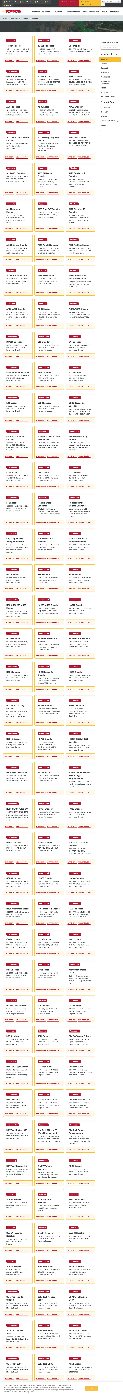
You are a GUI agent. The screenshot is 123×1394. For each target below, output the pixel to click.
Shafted (104, 64)
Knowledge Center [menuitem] (91, 12)
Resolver (104, 112)
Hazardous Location (109, 96)
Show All (104, 59)
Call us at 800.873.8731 (86, 3)
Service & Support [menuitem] (73, 12)
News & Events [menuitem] (25, 2)
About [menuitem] (104, 12)
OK (92, 1388)
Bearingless (105, 77)
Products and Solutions (12, 18)
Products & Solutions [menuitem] (41, 12)
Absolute (104, 116)
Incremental (105, 107)
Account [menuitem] (7, 5)
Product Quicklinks (69, 2)
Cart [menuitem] (47, 2)
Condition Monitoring (109, 121)
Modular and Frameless (106, 82)
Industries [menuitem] (58, 12)
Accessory (105, 125)
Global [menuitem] (38, 2)
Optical (103, 88)
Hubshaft (104, 68)
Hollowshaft (105, 72)
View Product (22, 60)
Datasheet (9, 60)
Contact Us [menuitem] (114, 12)
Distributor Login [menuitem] (10, 2)
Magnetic (104, 92)
